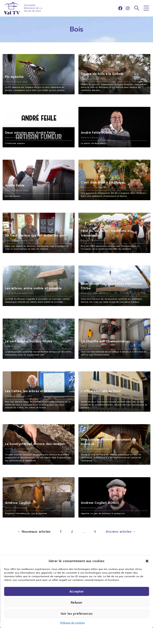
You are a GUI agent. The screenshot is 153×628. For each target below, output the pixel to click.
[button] (147, 561)
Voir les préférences (76, 613)
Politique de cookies (72, 623)
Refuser (76, 602)
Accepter (76, 591)
